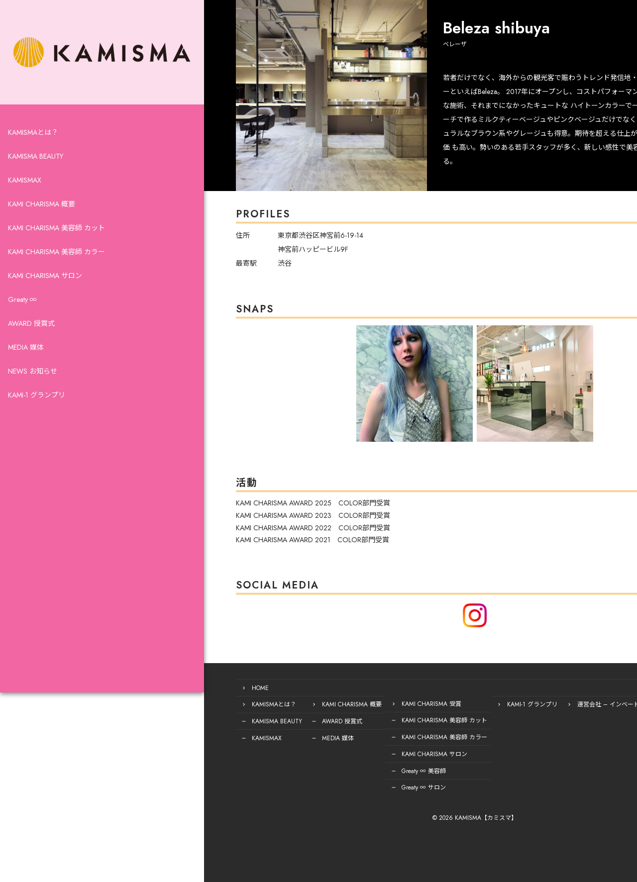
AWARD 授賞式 (31, 346)
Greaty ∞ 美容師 (347, 767)
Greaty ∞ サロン (347, 783)
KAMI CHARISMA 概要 (41, 227)
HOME (183, 687)
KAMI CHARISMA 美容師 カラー (56, 275)
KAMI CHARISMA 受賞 (355, 703)
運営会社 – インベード (532, 703)
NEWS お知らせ (32, 394)
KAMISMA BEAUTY (35, 179)
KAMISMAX (24, 203)
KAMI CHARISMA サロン (45, 298)
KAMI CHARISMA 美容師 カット (56, 251)
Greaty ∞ (22, 322)
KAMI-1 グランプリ (36, 418)
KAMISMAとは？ (33, 155)
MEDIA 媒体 (26, 370)
